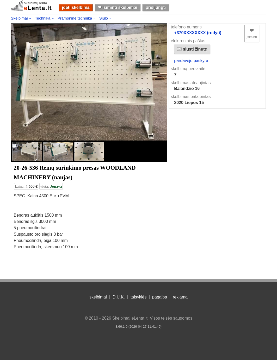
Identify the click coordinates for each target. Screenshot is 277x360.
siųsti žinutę (192, 49)
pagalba (159, 297)
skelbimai (98, 297)
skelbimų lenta (35, 3)
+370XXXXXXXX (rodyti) (197, 32)
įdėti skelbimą (76, 7)
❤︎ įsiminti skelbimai (117, 7)
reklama (180, 297)
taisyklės (138, 297)
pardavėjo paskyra (191, 60)
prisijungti (156, 7)
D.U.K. (119, 297)
